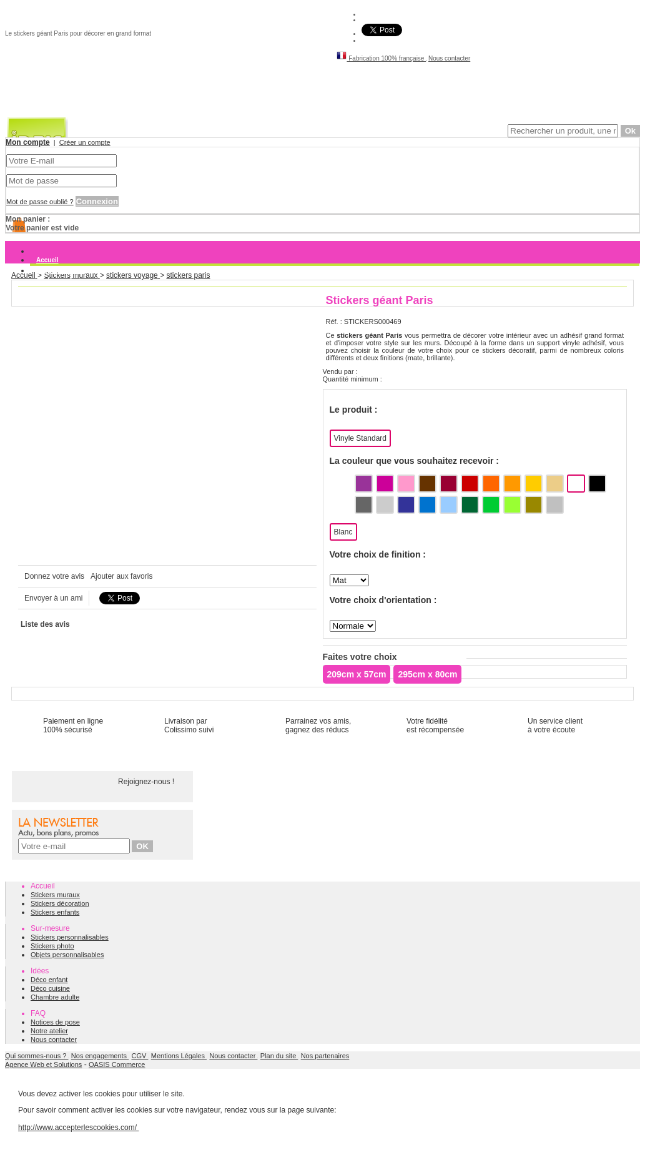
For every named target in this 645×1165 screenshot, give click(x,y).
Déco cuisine (50, 988)
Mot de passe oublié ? (40, 201)
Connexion (97, 201)
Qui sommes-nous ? (36, 1055)
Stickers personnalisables (70, 937)
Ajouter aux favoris (121, 576)
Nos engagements (100, 1055)
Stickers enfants (55, 912)
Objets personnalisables (67, 954)
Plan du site (279, 1055)
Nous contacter (449, 58)
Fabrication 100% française (381, 58)
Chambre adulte (55, 997)
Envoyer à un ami (53, 598)
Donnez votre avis (54, 576)
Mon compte (28, 142)
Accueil (47, 260)
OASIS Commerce (117, 1064)
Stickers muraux (60, 270)
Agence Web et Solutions (43, 1064)
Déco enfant (49, 979)
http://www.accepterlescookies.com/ (78, 1127)
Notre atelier (49, 1031)
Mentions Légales (179, 1055)
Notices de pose (55, 1022)
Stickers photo (52, 946)
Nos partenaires (325, 1055)
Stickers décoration (60, 903)
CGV (140, 1055)
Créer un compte (85, 142)
